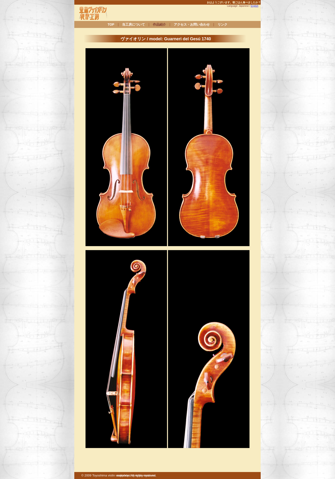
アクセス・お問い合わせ (192, 24)
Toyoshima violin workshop (110, 475)
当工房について (133, 24)
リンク (222, 24)
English (254, 6)
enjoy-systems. (146, 475)
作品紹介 (159, 24)
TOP (111, 24)
